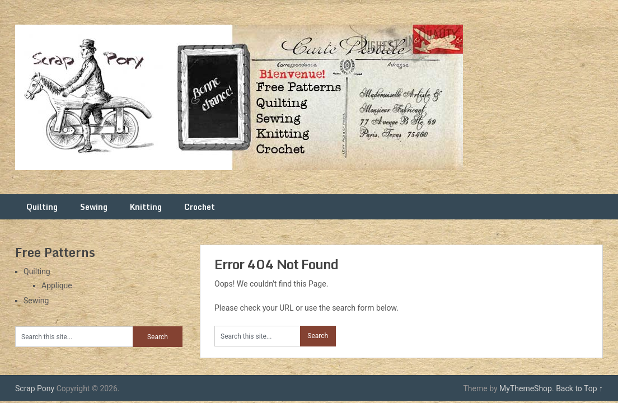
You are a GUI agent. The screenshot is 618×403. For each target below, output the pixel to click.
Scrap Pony (34, 388)
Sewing (93, 206)
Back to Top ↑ (579, 388)
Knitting (146, 206)
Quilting (42, 206)
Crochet (199, 206)
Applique (56, 285)
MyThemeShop (525, 388)
